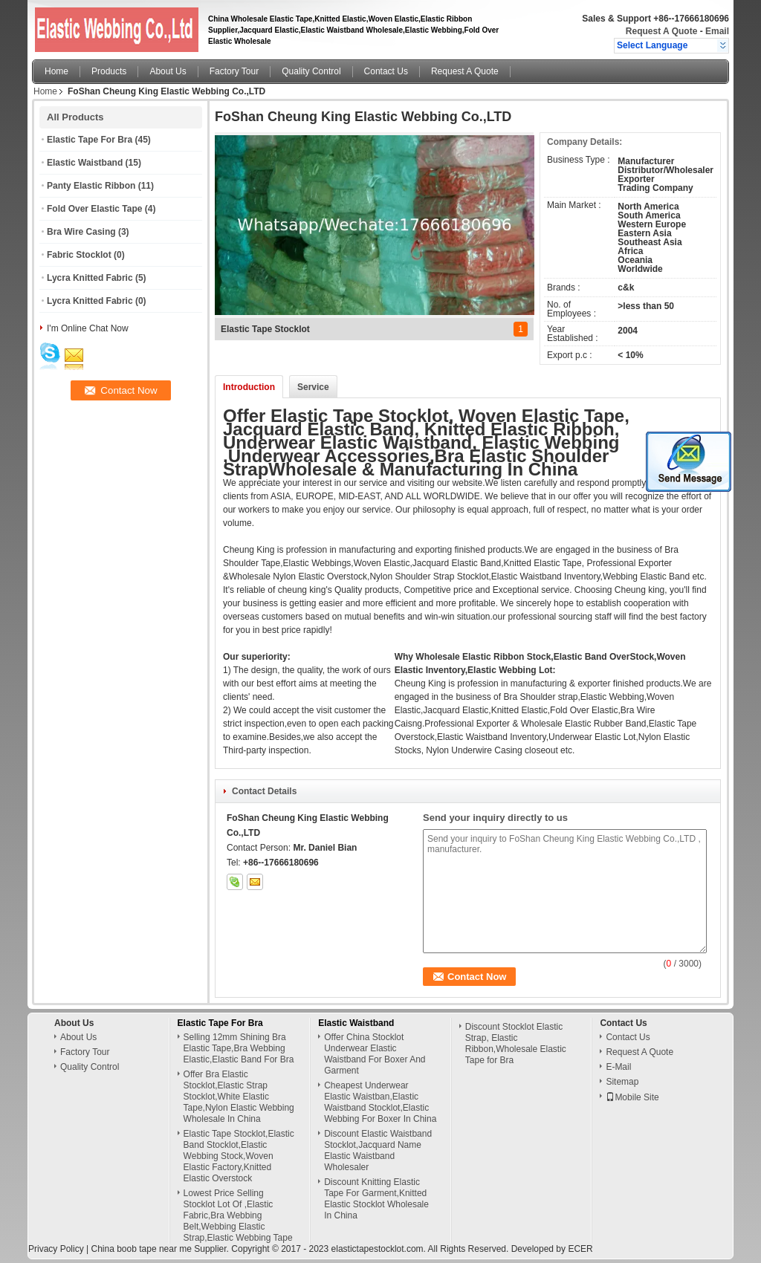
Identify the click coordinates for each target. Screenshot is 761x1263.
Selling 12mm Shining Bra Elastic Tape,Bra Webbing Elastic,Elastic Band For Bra (239, 1048)
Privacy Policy (56, 1249)
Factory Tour (234, 71)
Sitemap (622, 1082)
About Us (167, 71)
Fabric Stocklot (79, 255)
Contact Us (386, 71)
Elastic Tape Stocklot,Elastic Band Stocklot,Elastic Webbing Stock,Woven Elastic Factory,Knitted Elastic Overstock (239, 1156)
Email (717, 31)
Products (108, 71)
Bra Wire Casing (81, 232)
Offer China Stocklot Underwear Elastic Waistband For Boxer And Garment (374, 1054)
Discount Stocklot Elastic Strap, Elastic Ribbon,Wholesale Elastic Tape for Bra (515, 1043)
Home (56, 71)
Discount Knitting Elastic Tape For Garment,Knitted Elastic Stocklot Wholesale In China (376, 1199)
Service (313, 387)
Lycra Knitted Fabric (90, 278)
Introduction (249, 387)
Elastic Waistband (85, 163)
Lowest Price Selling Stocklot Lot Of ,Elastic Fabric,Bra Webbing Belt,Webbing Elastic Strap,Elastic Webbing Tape (238, 1215)
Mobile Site (632, 1097)
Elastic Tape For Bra (89, 139)
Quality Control (311, 71)
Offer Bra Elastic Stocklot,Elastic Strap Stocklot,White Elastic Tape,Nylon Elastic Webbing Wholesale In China (239, 1096)
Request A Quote (661, 31)
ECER (580, 1249)
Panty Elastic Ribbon (91, 186)
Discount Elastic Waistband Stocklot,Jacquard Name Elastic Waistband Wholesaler (378, 1150)
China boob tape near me (141, 1249)
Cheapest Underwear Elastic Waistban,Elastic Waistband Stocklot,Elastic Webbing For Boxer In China (380, 1102)
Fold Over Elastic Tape (94, 209)
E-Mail (618, 1067)
